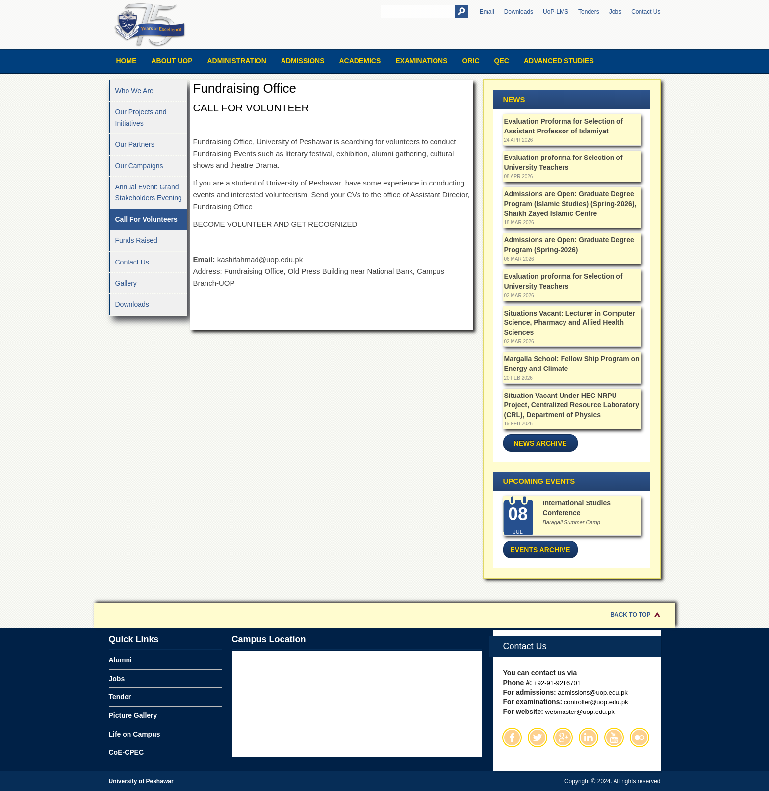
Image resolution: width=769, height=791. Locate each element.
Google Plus (563, 737)
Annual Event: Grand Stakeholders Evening (148, 192)
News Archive (539, 443)
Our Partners (134, 144)
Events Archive (540, 550)
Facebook (512, 737)
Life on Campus (134, 734)
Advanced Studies (559, 61)
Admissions (303, 61)
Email (487, 11)
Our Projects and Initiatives (141, 117)
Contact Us (645, 11)
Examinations (421, 61)
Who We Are (134, 91)
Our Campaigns (139, 166)
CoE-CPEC (126, 752)
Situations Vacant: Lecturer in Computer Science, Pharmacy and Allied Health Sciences (570, 322)
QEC (501, 61)
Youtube (614, 737)
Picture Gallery (133, 715)
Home (126, 61)
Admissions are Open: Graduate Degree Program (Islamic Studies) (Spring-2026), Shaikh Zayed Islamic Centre (570, 203)
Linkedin (588, 737)
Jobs (615, 11)
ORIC (471, 61)
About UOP (172, 61)
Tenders (588, 11)
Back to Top (630, 615)
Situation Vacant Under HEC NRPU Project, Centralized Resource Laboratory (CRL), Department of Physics (571, 405)
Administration (236, 61)
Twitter (537, 737)
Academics (360, 61)
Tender (120, 697)
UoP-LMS (555, 11)
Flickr (639, 737)
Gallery (126, 283)
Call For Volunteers (146, 219)
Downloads (518, 11)
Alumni (120, 660)
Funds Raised (136, 240)
